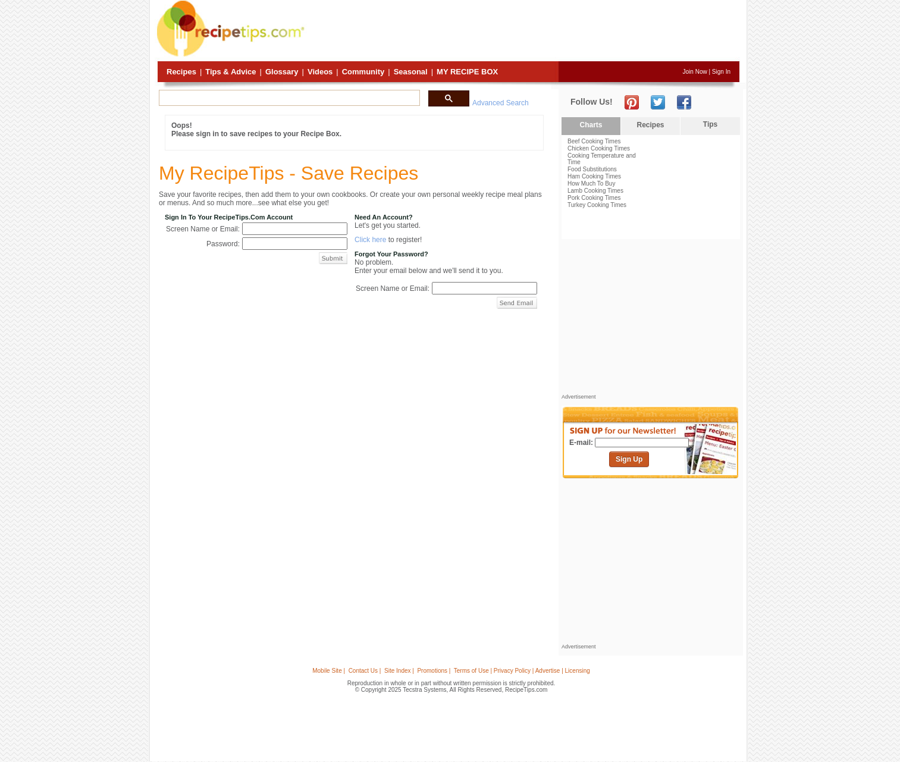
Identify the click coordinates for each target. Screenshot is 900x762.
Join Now (695, 71)
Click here (370, 240)
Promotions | (433, 670)
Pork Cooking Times (593, 198)
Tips (710, 124)
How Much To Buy (591, 183)
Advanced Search (500, 103)
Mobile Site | (328, 670)
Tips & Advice (230, 71)
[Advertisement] (523, 31)
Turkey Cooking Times (596, 205)
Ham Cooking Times (594, 176)
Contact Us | (365, 670)
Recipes (181, 71)
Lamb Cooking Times (595, 190)
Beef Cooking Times (594, 141)
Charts (590, 125)
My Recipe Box (467, 71)
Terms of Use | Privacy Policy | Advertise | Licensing (522, 670)
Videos (320, 71)
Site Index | (399, 670)
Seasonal (411, 71)
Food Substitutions (592, 169)
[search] (288, 98)
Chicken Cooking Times (598, 148)
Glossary (282, 71)
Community (363, 71)
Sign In (721, 71)
